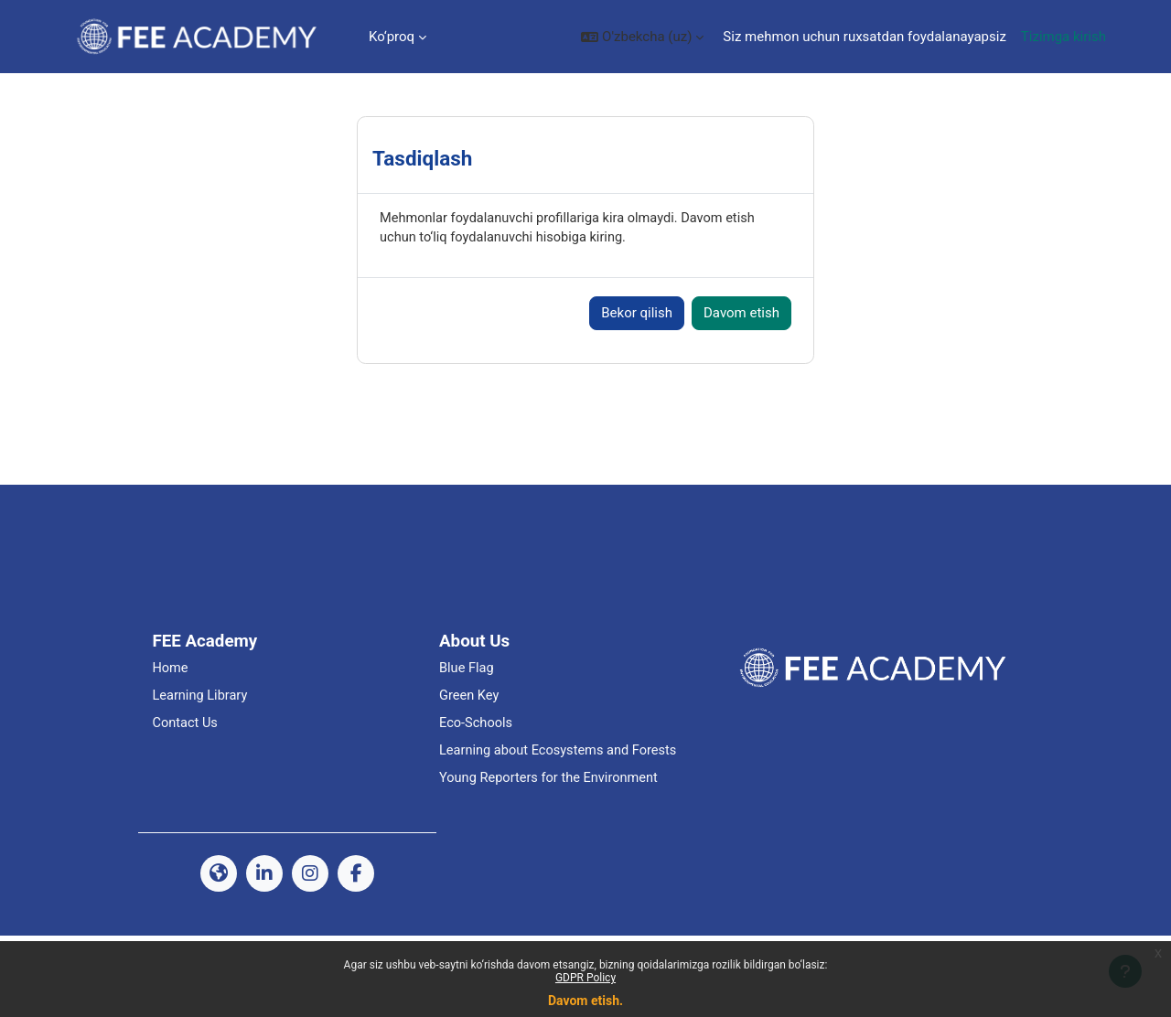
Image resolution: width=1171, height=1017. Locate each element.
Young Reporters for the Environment (551, 859)
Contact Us (186, 783)
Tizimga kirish (1063, 36)
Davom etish (741, 371)
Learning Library (201, 755)
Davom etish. (585, 1000)
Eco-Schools (476, 783)
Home (170, 727)
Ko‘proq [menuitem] (391, 36)
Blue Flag (467, 727)
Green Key (469, 755)
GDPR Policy (585, 977)
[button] (642, 37)
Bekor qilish (636, 371)
